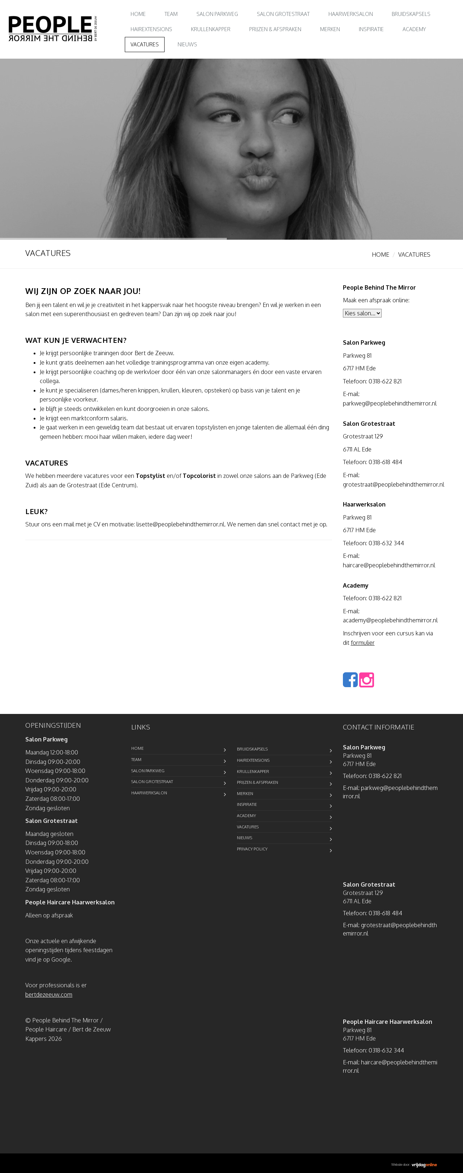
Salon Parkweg (217, 14)
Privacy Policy (252, 849)
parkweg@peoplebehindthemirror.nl (390, 403)
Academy (414, 29)
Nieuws (187, 44)
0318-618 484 (385, 462)
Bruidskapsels (411, 14)
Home (138, 14)
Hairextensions (151, 29)
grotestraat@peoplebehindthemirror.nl (393, 484)
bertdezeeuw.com (48, 994)
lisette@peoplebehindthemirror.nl (180, 524)
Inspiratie (371, 29)
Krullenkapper (210, 29)
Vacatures (145, 44)
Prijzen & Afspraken (275, 29)
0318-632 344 (386, 543)
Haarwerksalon (350, 14)
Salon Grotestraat (283, 14)
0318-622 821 (385, 381)
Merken (330, 29)
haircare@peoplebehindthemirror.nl (389, 565)
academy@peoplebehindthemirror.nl (390, 620)
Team (171, 14)
